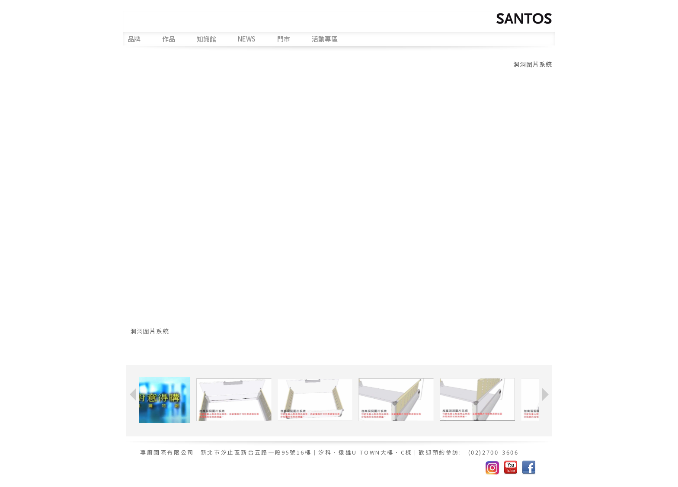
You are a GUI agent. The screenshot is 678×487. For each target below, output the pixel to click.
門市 (283, 39)
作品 (168, 39)
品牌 (134, 39)
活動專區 (325, 39)
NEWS (247, 39)
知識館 (206, 39)
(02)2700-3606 (493, 452)
